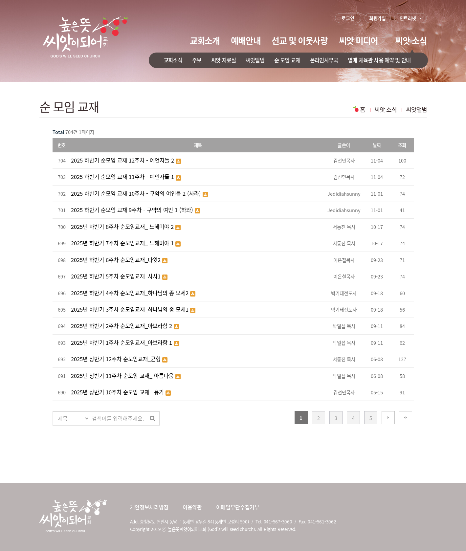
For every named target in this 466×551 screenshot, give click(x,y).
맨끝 (405, 417)
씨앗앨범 (255, 60)
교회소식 (173, 60)
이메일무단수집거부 (237, 507)
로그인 (348, 18)
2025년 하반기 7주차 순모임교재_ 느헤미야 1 (123, 243)
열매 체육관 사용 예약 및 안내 (379, 60)
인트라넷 (408, 18)
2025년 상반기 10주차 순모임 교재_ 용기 (118, 392)
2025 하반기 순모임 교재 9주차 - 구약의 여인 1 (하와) (133, 210)
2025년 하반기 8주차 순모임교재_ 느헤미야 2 (123, 227)
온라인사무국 (324, 60)
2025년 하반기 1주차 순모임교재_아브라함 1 (122, 342)
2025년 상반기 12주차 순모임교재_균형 (116, 359)
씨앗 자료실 (223, 60)
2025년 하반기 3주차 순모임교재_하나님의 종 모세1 (130, 309)
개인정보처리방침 (149, 507)
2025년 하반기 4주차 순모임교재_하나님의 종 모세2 (130, 293)
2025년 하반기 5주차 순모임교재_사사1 (116, 276)
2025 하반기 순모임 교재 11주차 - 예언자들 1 (123, 177)
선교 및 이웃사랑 (299, 40)
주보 (196, 60)
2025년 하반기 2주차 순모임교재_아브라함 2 (122, 326)
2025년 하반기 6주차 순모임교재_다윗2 (116, 260)
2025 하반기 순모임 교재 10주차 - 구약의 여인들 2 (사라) (137, 193)
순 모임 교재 (287, 60)
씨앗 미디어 (358, 40)
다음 (388, 417)
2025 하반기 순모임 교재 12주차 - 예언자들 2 (123, 160)
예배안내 (246, 40)
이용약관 (192, 507)
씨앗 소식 (411, 40)
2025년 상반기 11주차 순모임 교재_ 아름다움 (123, 376)
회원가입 (377, 18)
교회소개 (205, 40)
